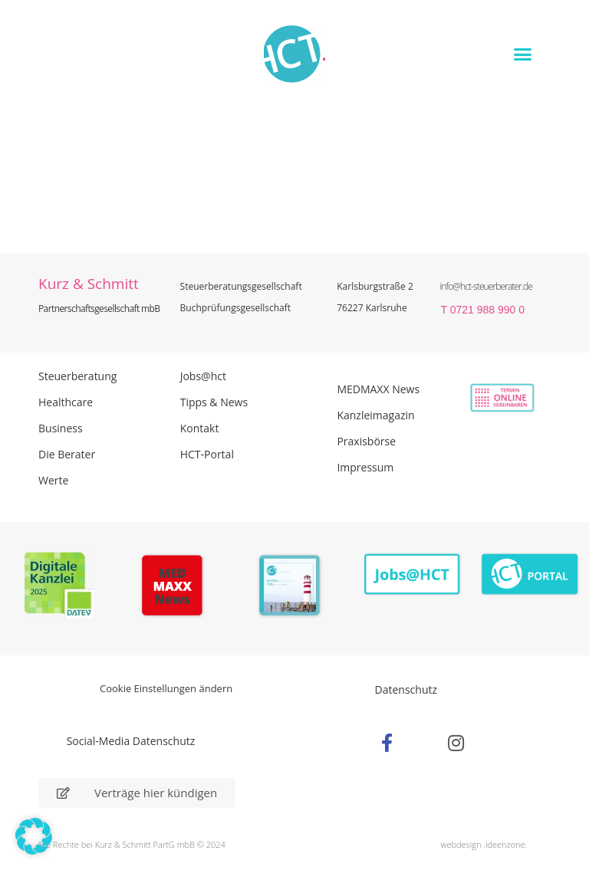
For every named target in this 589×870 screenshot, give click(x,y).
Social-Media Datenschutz (131, 741)
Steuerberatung (77, 376)
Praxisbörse (366, 441)
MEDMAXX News (378, 389)
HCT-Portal (207, 454)
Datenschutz (406, 689)
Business (60, 428)
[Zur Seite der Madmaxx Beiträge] (177, 588)
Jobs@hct (203, 376)
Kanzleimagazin (375, 415)
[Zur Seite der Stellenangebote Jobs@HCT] (412, 575)
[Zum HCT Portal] (530, 575)
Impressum (365, 467)
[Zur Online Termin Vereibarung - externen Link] (487, 398)
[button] (523, 53)
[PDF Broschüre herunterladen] (294, 588)
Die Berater (66, 454)
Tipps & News (214, 402)
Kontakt (199, 428)
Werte (53, 480)
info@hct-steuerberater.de (485, 286)
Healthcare (65, 402)
